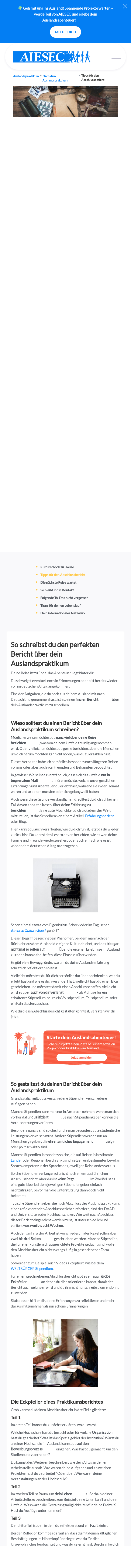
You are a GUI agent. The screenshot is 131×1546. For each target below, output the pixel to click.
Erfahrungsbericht (99, 816)
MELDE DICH (65, 32)
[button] (116, 56)
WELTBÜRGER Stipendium (32, 1268)
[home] (60, 56)
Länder (16, 1160)
